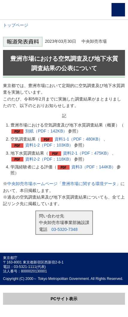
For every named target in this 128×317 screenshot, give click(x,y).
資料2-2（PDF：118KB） (49, 159)
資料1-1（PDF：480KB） (79, 139)
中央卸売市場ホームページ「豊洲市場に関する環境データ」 (64, 183)
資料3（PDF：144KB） (93, 166)
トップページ (15, 25)
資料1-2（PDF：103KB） (49, 145)
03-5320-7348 (65, 229)
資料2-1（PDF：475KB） (87, 153)
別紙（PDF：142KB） (46, 131)
